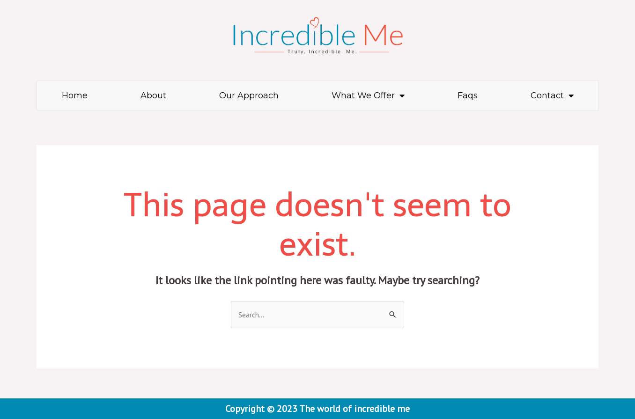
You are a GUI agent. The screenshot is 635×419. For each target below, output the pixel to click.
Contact (552, 95)
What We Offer (368, 95)
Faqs (468, 95)
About (153, 95)
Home (75, 95)
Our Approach (249, 95)
